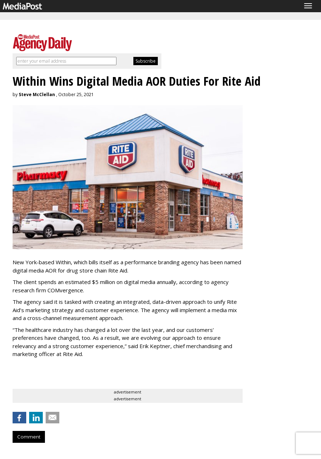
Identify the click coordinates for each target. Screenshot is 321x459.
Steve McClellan (37, 94)
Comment (28, 436)
